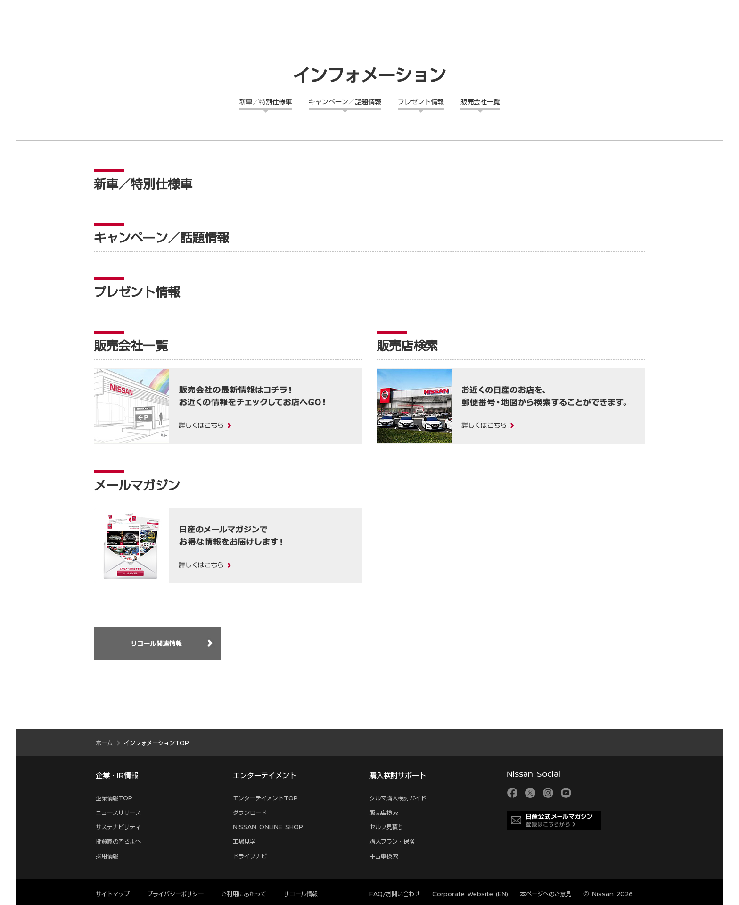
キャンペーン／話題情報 (345, 102)
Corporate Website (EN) (470, 894)
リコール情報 (301, 894)
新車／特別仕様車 (265, 102)
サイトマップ (113, 894)
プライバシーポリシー (175, 894)
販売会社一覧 (480, 102)
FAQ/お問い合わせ (395, 894)
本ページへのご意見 (545, 894)
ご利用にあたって (243, 894)
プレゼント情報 (421, 102)
